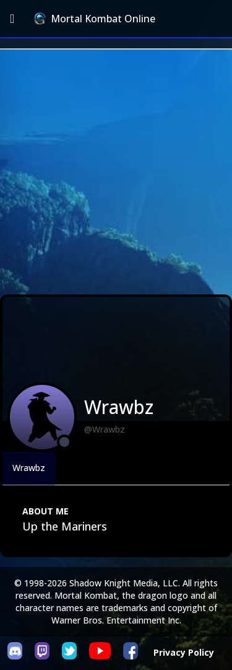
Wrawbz (28, 468)
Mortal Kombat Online (94, 18)
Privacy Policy (183, 652)
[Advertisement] (116, 172)
